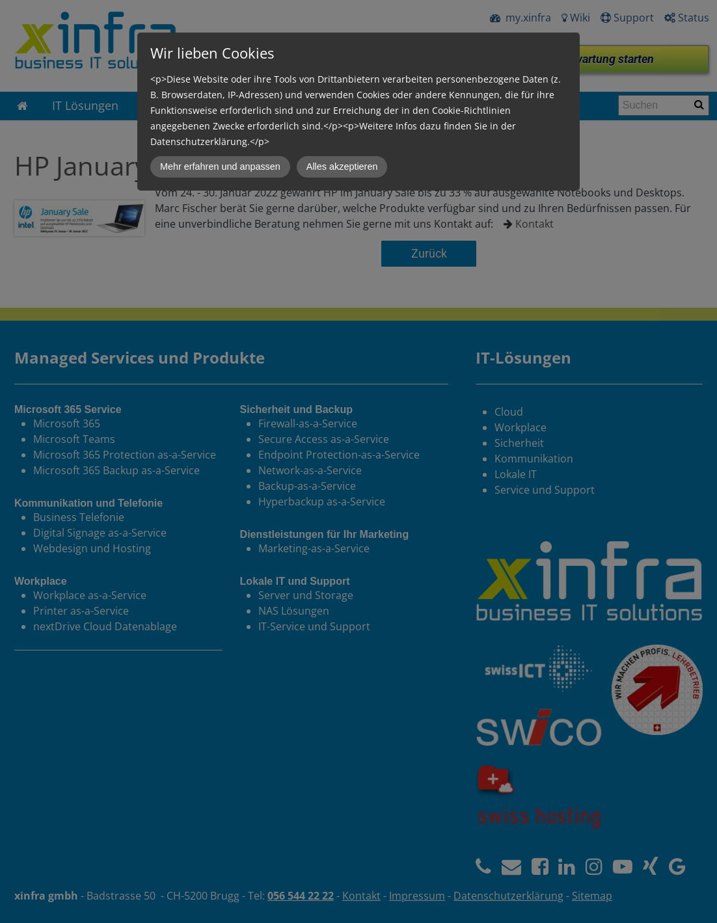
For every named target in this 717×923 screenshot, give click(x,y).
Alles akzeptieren (342, 166)
